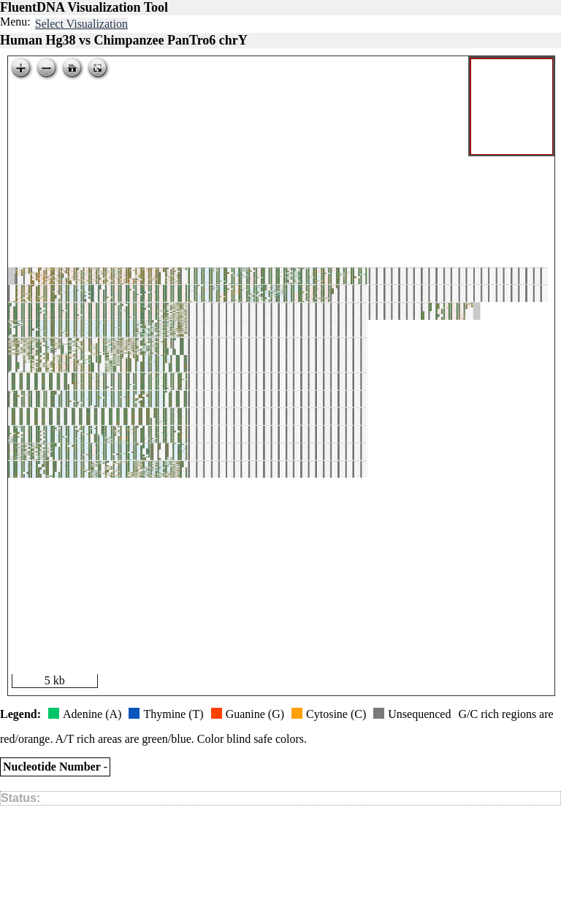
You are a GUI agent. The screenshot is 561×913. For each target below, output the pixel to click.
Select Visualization (81, 24)
